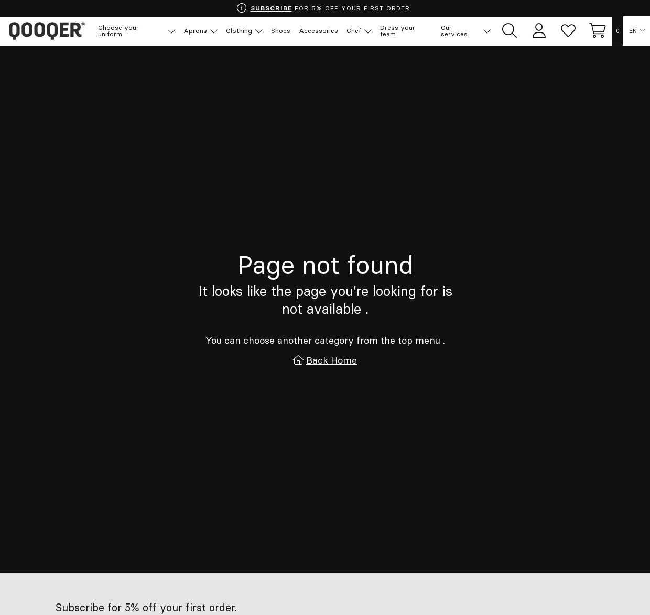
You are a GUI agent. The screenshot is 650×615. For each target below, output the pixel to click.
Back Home (331, 360)
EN (633, 31)
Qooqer (47, 31)
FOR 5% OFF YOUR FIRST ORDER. (323, 8)
